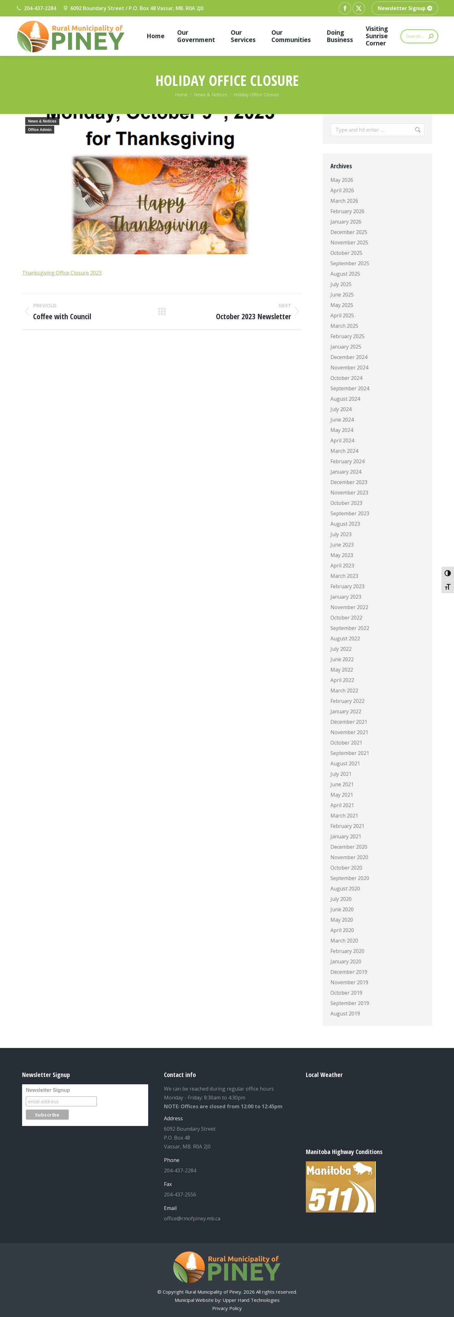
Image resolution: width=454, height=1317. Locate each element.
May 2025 (341, 305)
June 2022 (342, 659)
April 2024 (342, 440)
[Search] (419, 36)
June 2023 (342, 544)
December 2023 (348, 482)
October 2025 (346, 252)
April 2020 (342, 930)
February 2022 (347, 700)
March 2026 (344, 200)
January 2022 (345, 711)
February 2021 (347, 826)
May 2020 (341, 919)
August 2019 (345, 1013)
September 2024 (349, 388)
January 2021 (345, 836)
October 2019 (346, 992)
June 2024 (342, 419)
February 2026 (347, 211)
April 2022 (342, 680)
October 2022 (346, 617)
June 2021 (342, 784)
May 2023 (341, 555)
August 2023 (345, 523)
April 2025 (342, 315)
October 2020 (346, 867)
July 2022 (341, 648)
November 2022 (349, 607)
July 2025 (341, 284)
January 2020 (345, 961)
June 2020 (342, 909)
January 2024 (345, 471)
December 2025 (348, 232)
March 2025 (344, 325)
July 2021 (341, 773)
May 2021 (341, 794)
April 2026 (342, 190)
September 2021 (349, 753)
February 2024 (347, 461)
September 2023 (349, 513)
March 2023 (344, 575)
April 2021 (342, 805)
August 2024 (345, 398)
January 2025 (345, 346)
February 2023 (347, 586)
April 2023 (342, 565)
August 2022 (345, 638)
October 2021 (346, 742)
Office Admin (39, 130)
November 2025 (349, 242)
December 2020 (348, 846)
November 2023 (349, 492)
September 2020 (349, 878)
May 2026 (341, 180)
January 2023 (345, 596)
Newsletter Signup (48, 1090)
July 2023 (341, 534)
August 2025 (345, 273)
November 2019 (349, 982)
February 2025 (347, 336)
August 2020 (345, 888)
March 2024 (344, 450)
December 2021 (348, 721)
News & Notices (42, 121)
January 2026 (345, 221)
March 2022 (344, 690)
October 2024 (346, 377)
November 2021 (349, 732)
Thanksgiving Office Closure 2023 (62, 272)
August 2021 (345, 763)
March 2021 (344, 815)
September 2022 (349, 628)
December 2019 (348, 971)
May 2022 (341, 669)
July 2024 (341, 409)
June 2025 (342, 294)
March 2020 (344, 940)
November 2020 (349, 857)
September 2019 (349, 1003)
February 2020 (347, 951)
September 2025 (349, 263)
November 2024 (349, 367)
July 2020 (341, 898)
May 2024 (341, 430)
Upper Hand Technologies (251, 1300)
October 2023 (346, 503)
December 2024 (348, 357)
